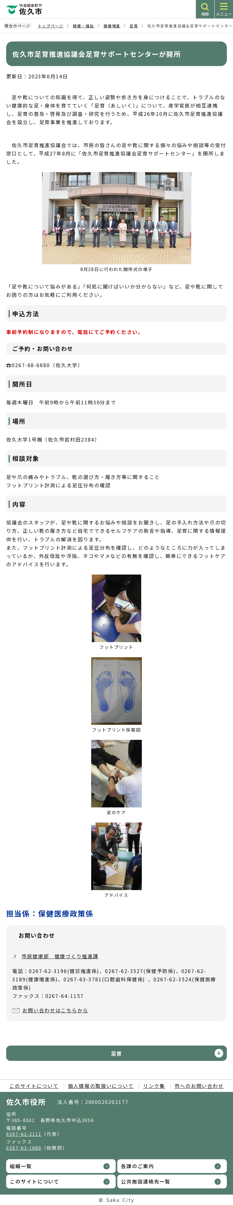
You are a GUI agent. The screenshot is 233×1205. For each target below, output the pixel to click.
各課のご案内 (137, 1166)
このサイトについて (34, 1085)
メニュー (224, 14)
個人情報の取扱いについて (101, 1085)
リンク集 (154, 1085)
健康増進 (112, 25)
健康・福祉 (83, 25)
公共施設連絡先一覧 (145, 1181)
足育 (134, 25)
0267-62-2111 (23, 1134)
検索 (205, 14)
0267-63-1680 (23, 1147)
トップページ (51, 25)
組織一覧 (21, 1166)
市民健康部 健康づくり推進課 (60, 956)
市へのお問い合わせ (199, 1085)
